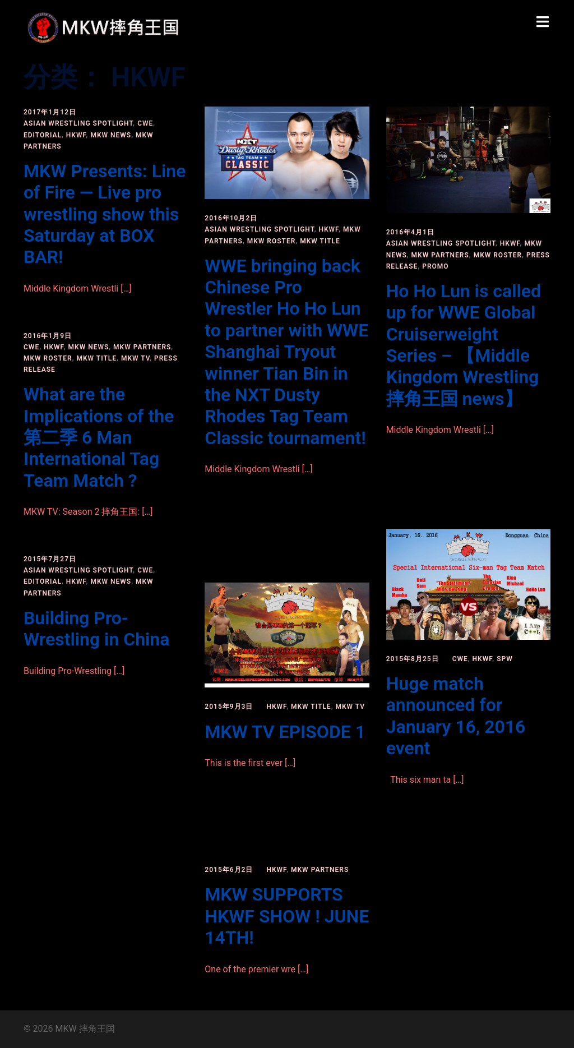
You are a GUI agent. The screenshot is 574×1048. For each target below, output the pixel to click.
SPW (505, 659)
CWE (145, 123)
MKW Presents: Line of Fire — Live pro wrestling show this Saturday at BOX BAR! (105, 214)
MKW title (320, 241)
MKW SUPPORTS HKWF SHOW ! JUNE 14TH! (287, 916)
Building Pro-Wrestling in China (96, 628)
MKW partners (440, 255)
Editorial (43, 135)
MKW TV (135, 358)
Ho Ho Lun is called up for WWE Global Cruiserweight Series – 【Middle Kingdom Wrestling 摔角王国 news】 (463, 344)
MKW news (110, 135)
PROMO (435, 266)
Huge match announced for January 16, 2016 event (456, 716)
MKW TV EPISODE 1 (285, 731)
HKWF (76, 135)
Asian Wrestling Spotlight (78, 123)
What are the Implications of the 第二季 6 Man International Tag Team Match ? (99, 437)
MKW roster (271, 241)
